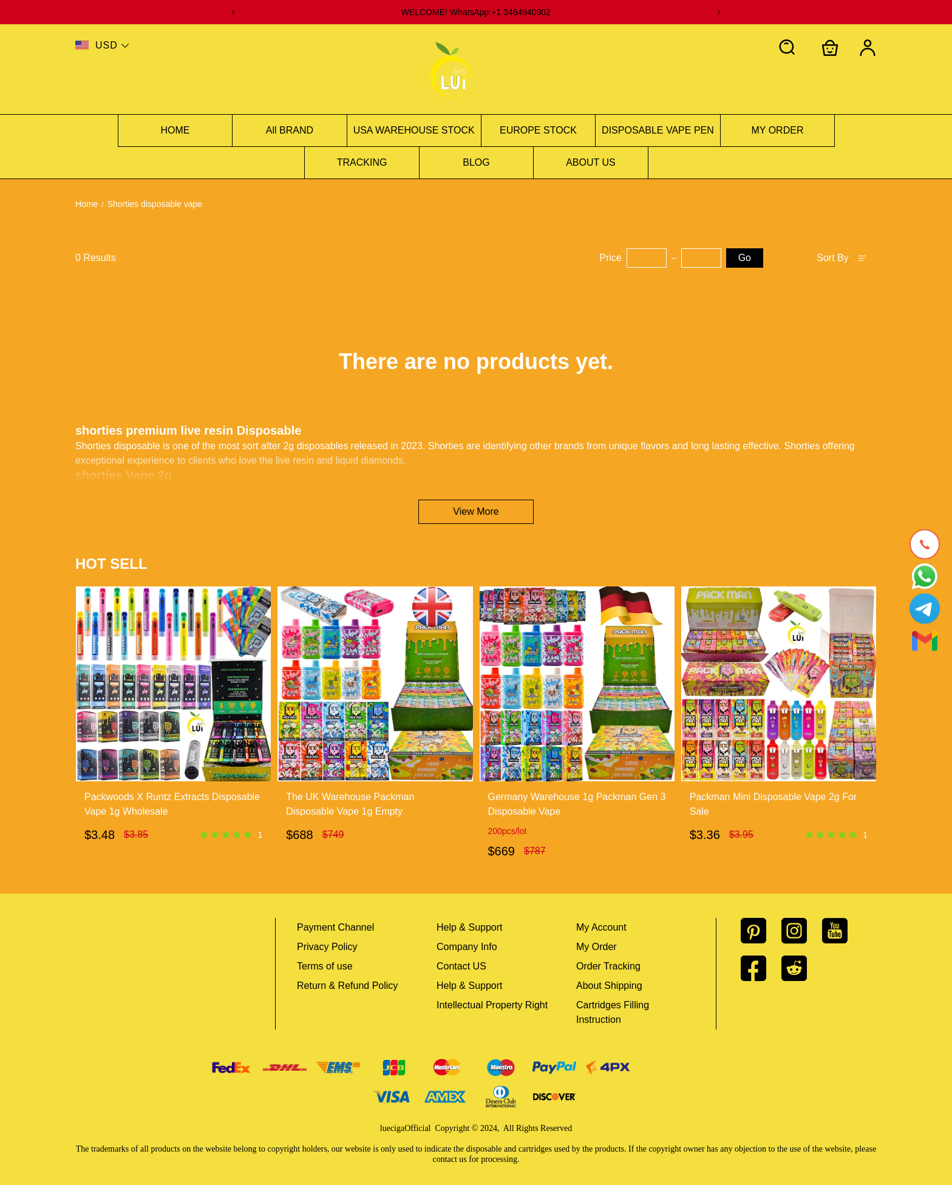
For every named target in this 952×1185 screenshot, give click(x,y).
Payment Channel (335, 927)
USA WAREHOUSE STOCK (414, 130)
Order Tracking (608, 966)
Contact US (461, 966)
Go (744, 258)
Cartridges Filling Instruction (612, 1012)
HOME (175, 130)
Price (610, 258)
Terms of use (325, 966)
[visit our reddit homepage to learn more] (801, 968)
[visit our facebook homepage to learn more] (761, 968)
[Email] (924, 641)
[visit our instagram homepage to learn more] (801, 930)
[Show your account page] (867, 48)
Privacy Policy (327, 947)
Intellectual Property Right (492, 1005)
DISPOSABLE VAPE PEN (658, 130)
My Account (601, 927)
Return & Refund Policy (347, 985)
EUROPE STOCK (538, 130)
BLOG (476, 162)
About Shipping (609, 985)
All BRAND (289, 130)
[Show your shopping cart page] (830, 48)
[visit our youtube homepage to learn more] (842, 930)
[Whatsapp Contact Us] (924, 577)
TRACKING (362, 162)
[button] (787, 48)
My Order (596, 947)
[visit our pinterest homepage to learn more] (761, 930)
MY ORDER (778, 130)
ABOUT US (591, 162)
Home (86, 204)
